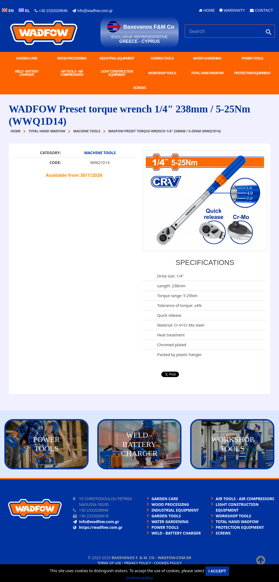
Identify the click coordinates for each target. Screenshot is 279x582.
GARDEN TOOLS (162, 58)
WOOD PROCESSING (71, 58)
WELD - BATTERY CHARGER (26, 73)
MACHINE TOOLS (100, 152)
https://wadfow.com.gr (98, 527)
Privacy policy (137, 562)
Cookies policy (168, 562)
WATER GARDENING (207, 58)
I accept (217, 571)
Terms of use (109, 562)
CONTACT (261, 10)
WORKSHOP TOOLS (162, 73)
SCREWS (139, 88)
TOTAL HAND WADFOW (207, 73)
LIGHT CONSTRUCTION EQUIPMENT (117, 73)
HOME (207, 10)
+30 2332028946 (51, 10)
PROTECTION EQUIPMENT (252, 73)
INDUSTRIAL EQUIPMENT (117, 58)
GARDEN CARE (26, 58)
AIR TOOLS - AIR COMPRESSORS (71, 73)
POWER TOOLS (252, 58)
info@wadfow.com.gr (92, 10)
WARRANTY (232, 10)
